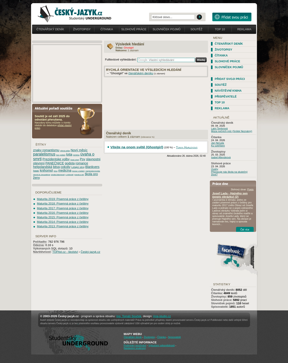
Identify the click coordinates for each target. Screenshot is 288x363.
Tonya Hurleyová (186, 147)
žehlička (76, 155)
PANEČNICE (54, 163)
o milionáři (70, 175)
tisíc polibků (61, 155)
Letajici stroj (77, 167)
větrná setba (65, 151)
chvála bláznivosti (58, 175)
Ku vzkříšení (218, 145)
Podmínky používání (135, 345)
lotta (69, 154)
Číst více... (245, 229)
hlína (55, 171)
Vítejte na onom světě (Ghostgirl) (136, 147)
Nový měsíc (79, 150)
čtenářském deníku (140, 73)
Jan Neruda (217, 143)
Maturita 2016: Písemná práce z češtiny (62, 212)
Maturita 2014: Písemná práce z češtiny (62, 221)
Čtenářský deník (50, 29)
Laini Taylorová (219, 128)
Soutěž (196, 29)
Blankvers (92, 167)
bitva (56, 167)
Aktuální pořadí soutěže (55, 108)
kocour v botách (78, 171)
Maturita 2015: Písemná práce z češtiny (62, 217)
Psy (82, 159)
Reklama (244, 29)
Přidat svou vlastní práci (231, 17)
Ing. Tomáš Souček (128, 316)
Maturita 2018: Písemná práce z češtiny (62, 203)
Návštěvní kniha (228, 90)
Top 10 (220, 29)
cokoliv (65, 167)
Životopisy (82, 29)
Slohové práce (133, 29)
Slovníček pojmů (167, 29)
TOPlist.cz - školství (65, 252)
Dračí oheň (74, 160)
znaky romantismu (46, 150)
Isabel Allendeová (221, 157)
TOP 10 (220, 102)
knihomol (46, 170)
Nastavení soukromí (135, 348)
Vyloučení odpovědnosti (161, 345)
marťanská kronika (92, 171)
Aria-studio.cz (162, 316)
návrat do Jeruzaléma (41, 175)
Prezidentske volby (56, 159)
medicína (64, 170)
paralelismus (44, 154)
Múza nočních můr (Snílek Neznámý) (231, 131)
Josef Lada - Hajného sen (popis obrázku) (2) (230, 195)
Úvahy (214, 169)
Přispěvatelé (226, 96)
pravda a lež (79, 175)
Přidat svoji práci (230, 79)
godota (70, 163)
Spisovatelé (219, 306)
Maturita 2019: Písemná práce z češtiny (62, 199)
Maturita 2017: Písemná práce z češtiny (62, 208)
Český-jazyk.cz (90, 252)
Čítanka (107, 29)
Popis (250, 189)
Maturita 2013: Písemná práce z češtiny (62, 226)
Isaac (36, 170)
